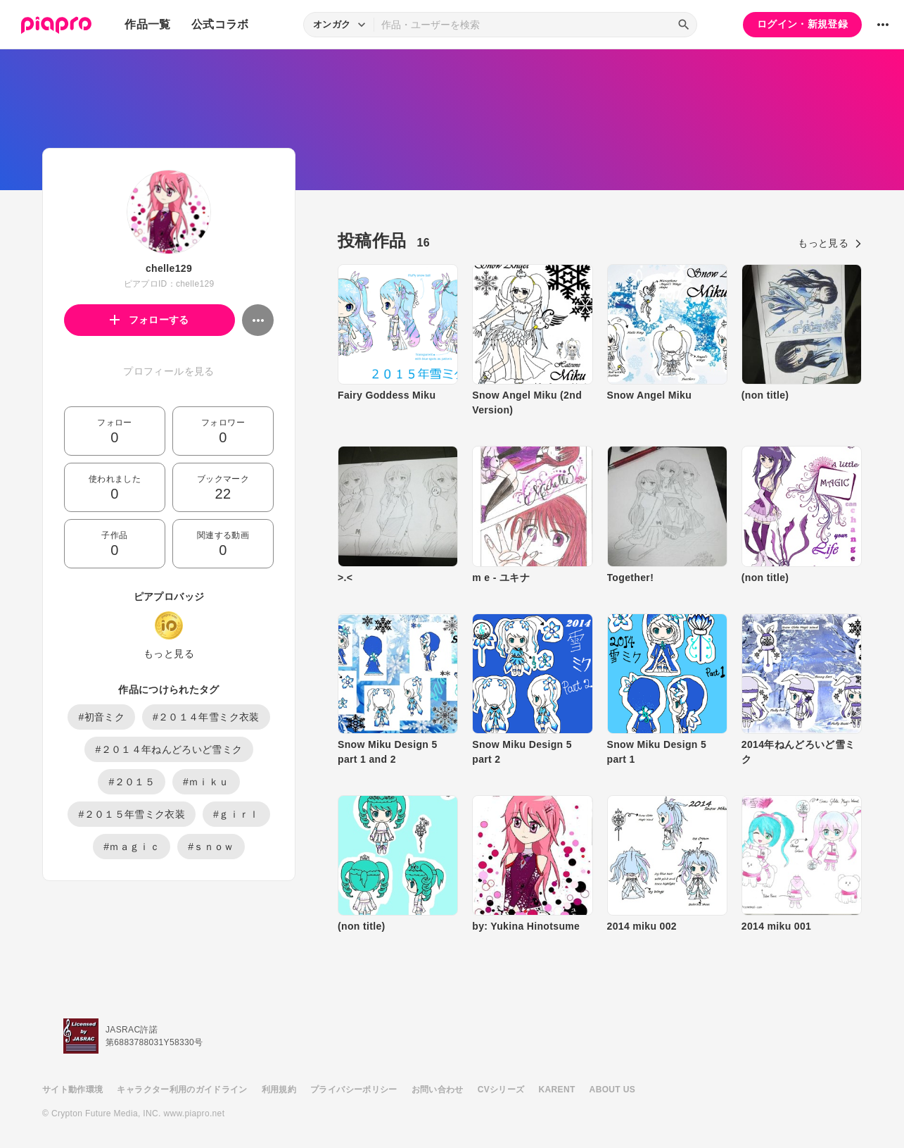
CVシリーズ (501, 1089)
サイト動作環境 (72, 1089)
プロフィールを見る (168, 371)
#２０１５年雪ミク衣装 (131, 814)
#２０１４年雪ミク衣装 (206, 717)
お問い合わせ (438, 1089)
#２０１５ (131, 781)
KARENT (557, 1089)
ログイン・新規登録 (802, 24)
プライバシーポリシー (353, 1089)
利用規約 (279, 1089)
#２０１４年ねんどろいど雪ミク (168, 749)
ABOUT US (612, 1089)
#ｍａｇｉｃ (131, 846)
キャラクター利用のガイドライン (182, 1089)
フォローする (149, 319)
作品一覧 (147, 24)
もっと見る (169, 653)
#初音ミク (101, 717)
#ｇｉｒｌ (236, 814)
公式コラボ (220, 24)
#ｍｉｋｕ (206, 781)
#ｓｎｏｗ (211, 846)
